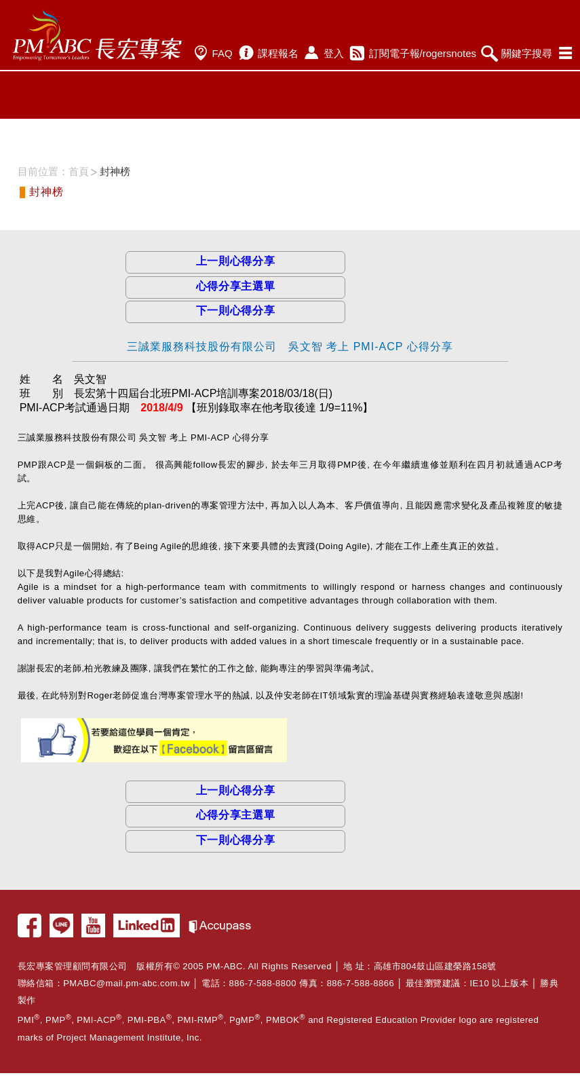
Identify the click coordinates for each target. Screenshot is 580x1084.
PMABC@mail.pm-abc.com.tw (126, 983)
